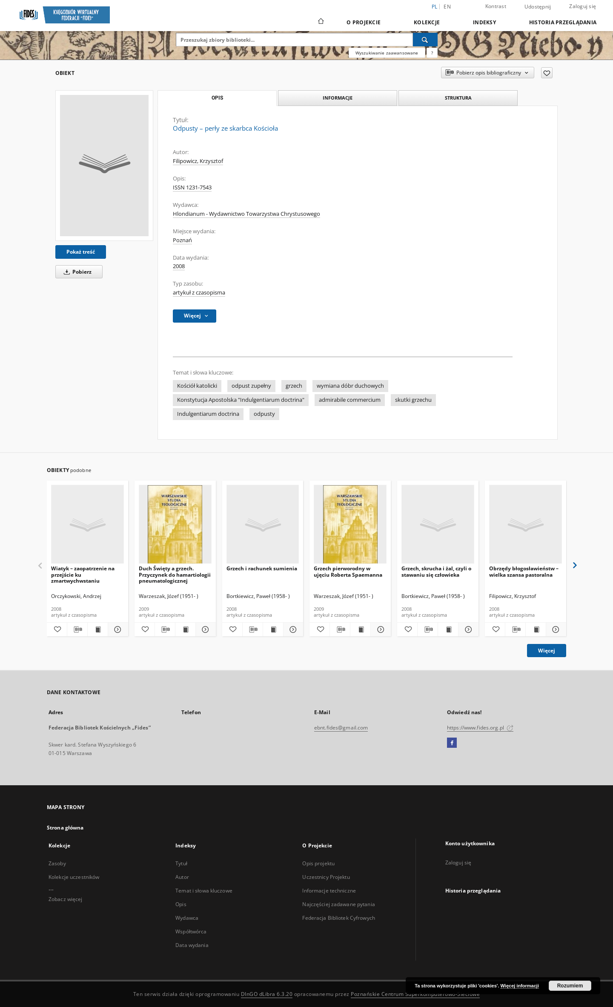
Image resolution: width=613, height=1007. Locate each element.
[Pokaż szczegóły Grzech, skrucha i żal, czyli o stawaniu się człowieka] (467, 629)
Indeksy (484, 22)
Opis (180, 904)
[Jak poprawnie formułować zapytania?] (432, 53)
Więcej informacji (520, 985)
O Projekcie (364, 22)
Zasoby (57, 863)
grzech (294, 385)
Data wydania (191, 945)
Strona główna (65, 827)
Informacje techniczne (329, 890)
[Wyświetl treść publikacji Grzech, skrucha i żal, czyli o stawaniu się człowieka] (448, 629)
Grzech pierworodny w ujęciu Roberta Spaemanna (348, 571)
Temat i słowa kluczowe (203, 890)
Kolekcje (427, 22)
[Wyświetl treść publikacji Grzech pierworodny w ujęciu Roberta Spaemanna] (360, 629)
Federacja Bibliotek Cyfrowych (338, 917)
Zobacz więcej (66, 899)
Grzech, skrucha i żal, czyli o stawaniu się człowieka (436, 571)
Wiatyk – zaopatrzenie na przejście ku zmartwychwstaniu (83, 574)
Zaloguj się (582, 6)
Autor (182, 877)
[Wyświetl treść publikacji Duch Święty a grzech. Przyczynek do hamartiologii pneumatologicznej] (185, 629)
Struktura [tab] (458, 97)
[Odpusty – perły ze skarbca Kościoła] (104, 165)
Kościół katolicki (197, 385)
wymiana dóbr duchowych (350, 385)
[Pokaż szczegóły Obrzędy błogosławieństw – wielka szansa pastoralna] (555, 629)
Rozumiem (570, 986)
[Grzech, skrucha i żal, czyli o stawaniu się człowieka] (438, 524)
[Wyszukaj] (425, 39)
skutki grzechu (413, 399)
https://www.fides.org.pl (480, 727)
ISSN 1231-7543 (192, 187)
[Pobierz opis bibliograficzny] (77, 629)
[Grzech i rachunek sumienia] (263, 524)
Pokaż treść (80, 251)
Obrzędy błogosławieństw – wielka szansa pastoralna (524, 571)
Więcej (546, 650)
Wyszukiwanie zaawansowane (386, 53)
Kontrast (495, 6)
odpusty (264, 414)
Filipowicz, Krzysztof (198, 161)
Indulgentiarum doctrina (208, 414)
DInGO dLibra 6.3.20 (267, 994)
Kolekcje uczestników (74, 877)
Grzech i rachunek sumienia (261, 568)
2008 (179, 266)
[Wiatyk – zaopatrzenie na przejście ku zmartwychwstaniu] (87, 524)
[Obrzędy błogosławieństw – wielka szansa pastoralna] (525, 524)
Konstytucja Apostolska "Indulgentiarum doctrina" (240, 399)
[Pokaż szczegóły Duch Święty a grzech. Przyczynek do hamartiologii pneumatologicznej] (205, 629)
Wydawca (186, 917)
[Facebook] (452, 743)
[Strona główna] (320, 22)
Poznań (182, 240)
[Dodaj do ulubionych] (547, 72)
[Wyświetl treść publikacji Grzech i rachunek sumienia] (273, 629)
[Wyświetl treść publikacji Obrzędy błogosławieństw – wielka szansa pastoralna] (536, 629)
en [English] (447, 6)
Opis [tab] (217, 98)
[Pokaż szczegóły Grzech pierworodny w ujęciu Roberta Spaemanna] (380, 629)
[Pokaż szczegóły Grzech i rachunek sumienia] (292, 629)
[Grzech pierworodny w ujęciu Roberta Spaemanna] (350, 524)
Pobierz (76, 272)
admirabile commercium (350, 399)
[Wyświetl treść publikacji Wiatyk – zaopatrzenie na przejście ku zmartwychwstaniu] (98, 629)
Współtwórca (190, 931)
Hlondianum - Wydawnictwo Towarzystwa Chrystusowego (246, 213)
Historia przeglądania (562, 22)
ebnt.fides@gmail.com (341, 727)
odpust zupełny (251, 385)
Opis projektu (318, 863)
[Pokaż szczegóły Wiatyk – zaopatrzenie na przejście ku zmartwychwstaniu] (117, 629)
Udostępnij (537, 6)
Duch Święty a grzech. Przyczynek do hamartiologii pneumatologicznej (175, 574)
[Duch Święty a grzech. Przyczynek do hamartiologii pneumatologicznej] (175, 524)
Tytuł (181, 863)
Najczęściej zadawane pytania (338, 904)
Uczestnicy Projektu (325, 877)
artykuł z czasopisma (199, 292)
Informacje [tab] (337, 97)
